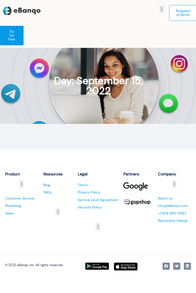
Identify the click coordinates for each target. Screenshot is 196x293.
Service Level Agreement (98, 200)
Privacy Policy (89, 192)
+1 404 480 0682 (172, 213)
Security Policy (90, 207)
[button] (161, 9)
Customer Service (19, 198)
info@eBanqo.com (173, 205)
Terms (83, 185)
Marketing (13, 205)
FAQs (47, 192)
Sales (9, 213)
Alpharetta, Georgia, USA (174, 220)
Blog (46, 185)
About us (165, 198)
